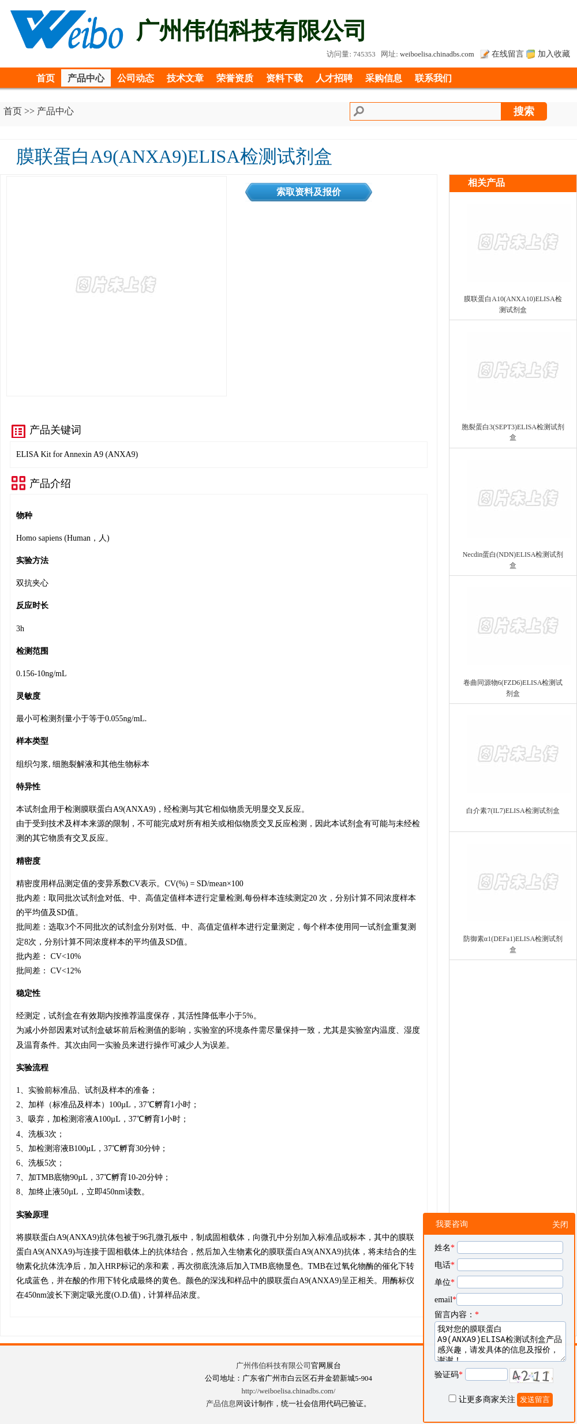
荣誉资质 (234, 78)
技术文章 (185, 78)
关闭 (560, 1224)
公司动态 (135, 78)
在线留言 (508, 53)
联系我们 (433, 78)
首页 (45, 78)
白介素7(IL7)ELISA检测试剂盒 (512, 811)
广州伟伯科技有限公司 (273, 1366)
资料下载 (284, 78)
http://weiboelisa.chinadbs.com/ (289, 1391)
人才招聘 (334, 78)
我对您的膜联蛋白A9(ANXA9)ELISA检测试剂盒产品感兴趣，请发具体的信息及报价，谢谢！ (500, 1341)
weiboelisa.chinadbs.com (437, 54)
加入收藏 (554, 53)
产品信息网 (224, 1404)
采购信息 (383, 78)
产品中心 (86, 78)
